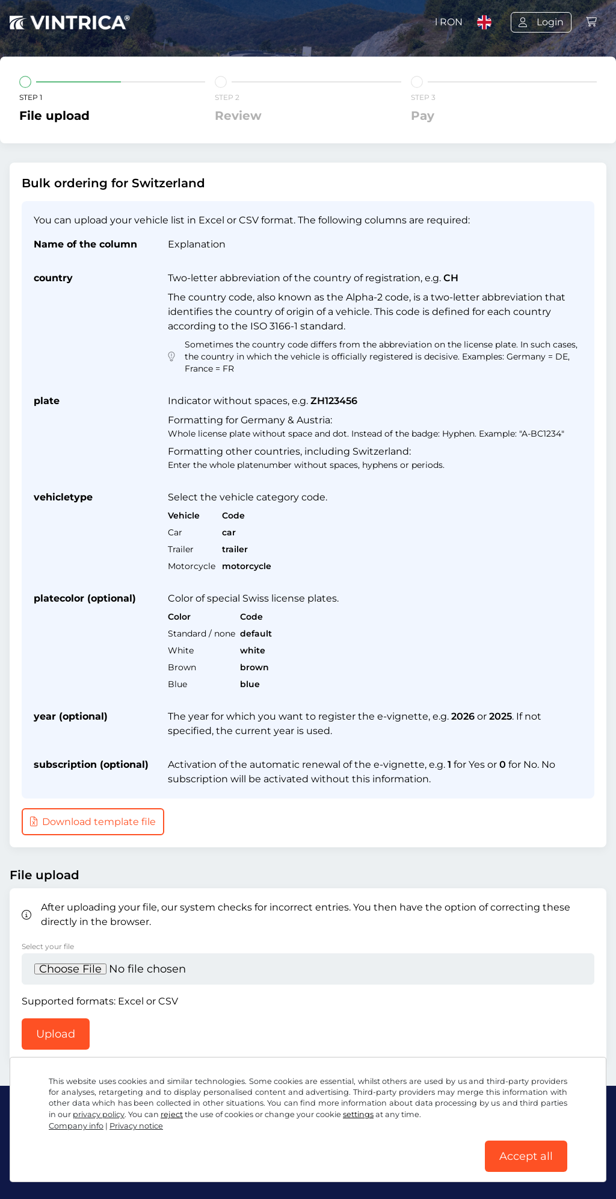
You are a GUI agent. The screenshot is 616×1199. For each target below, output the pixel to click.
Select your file (48, 946)
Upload (55, 1034)
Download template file (93, 821)
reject (172, 1114)
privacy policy (99, 1114)
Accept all (526, 1156)
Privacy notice (136, 1125)
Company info (76, 1125)
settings (358, 1114)
